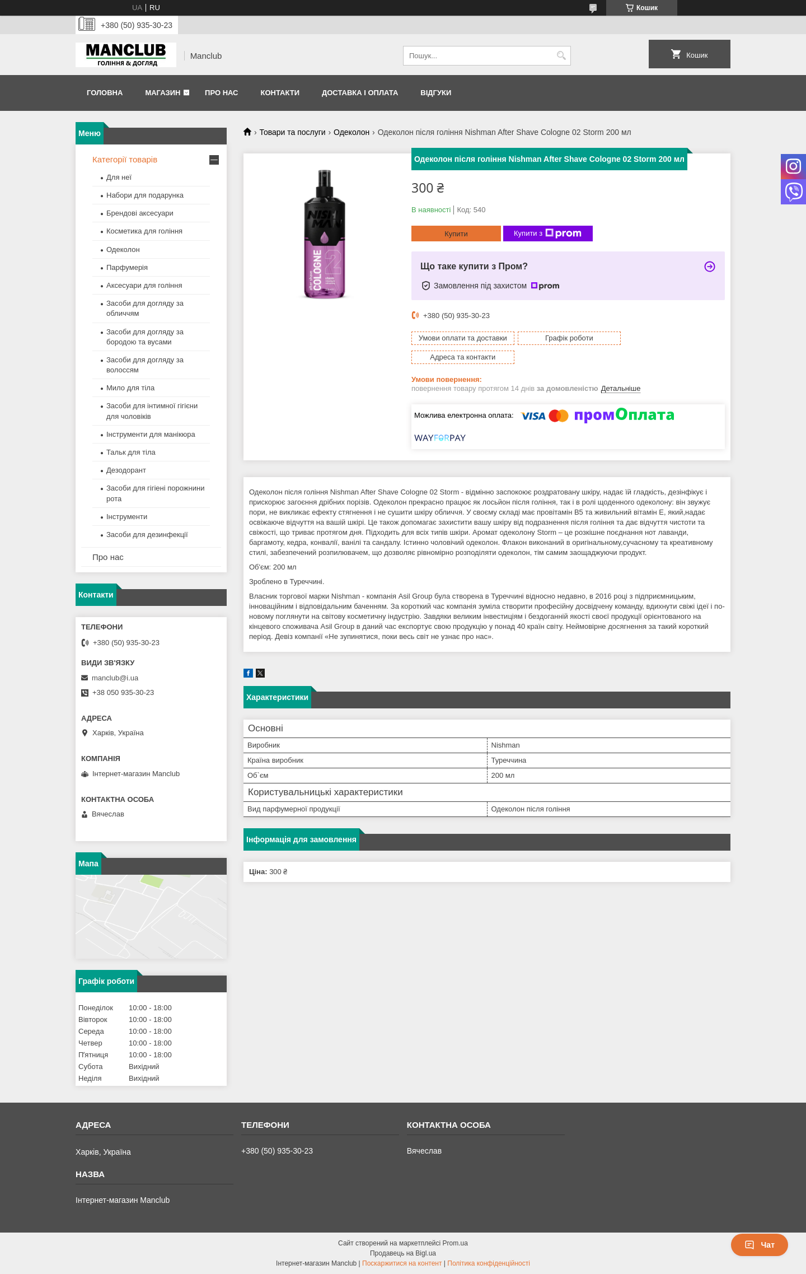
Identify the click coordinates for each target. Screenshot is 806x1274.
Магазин (162, 92)
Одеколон (351, 132)
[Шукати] (561, 56)
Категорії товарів (124, 159)
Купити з (548, 233)
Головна (105, 92)
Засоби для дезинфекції (147, 534)
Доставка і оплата (360, 92)
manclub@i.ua (115, 678)
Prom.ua (455, 1243)
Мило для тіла (130, 388)
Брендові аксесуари (140, 213)
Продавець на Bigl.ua (403, 1253)
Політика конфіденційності (488, 1263)
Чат (759, 1245)
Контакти (279, 92)
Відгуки (435, 92)
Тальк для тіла (131, 452)
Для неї (119, 177)
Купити (456, 234)
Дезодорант (126, 470)
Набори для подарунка (145, 195)
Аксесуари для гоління (144, 285)
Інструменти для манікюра (150, 434)
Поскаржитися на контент (402, 1263)
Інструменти (126, 516)
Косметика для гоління (144, 231)
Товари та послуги (292, 132)
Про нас (221, 92)
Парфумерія (127, 267)
